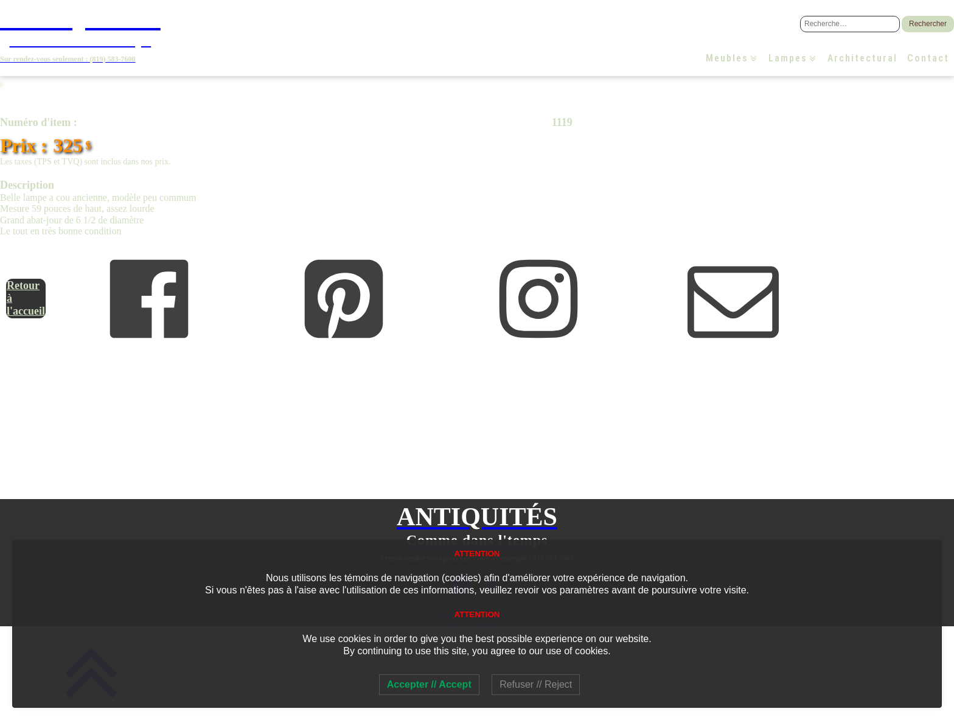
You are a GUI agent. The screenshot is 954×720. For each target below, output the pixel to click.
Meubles (732, 58)
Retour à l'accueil (26, 297)
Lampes (793, 58)
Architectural (862, 58)
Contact (928, 58)
